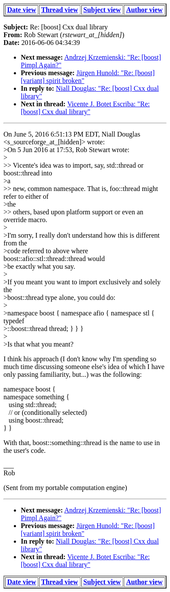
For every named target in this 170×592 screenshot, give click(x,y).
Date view (21, 9)
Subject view (102, 9)
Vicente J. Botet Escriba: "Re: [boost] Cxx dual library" (85, 107)
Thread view (59, 9)
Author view (144, 9)
